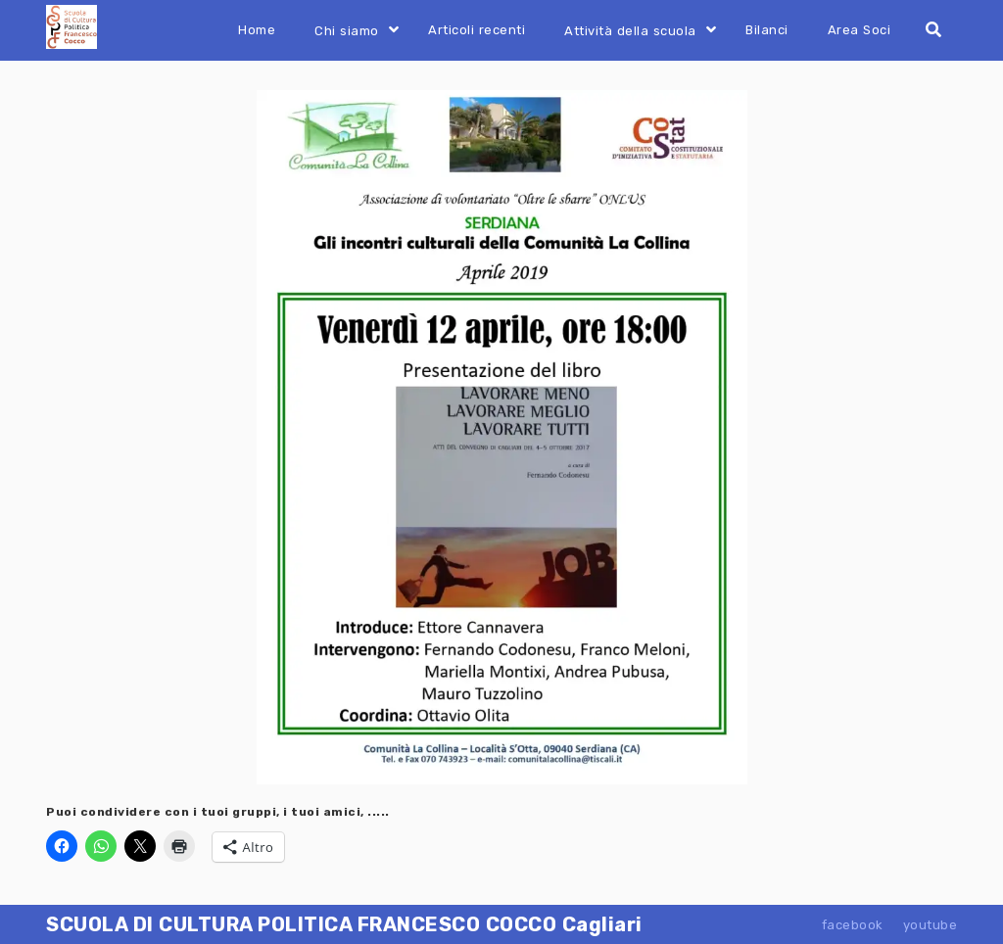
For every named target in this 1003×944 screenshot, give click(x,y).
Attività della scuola (630, 31)
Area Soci (859, 30)
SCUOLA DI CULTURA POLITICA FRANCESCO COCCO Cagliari (344, 924)
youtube (930, 925)
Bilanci (766, 30)
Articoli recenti (476, 30)
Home (256, 30)
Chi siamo (346, 31)
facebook (853, 925)
